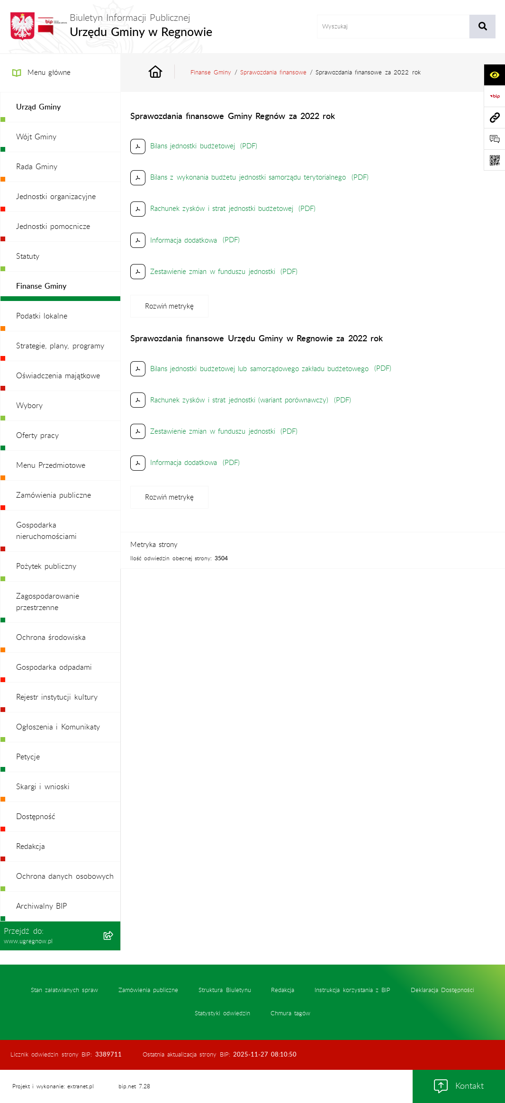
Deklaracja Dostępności (442, 990)
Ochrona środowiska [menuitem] (51, 637)
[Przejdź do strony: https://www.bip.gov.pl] (494, 96)
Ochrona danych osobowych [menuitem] (65, 876)
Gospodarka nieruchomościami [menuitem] (46, 530)
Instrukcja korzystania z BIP (352, 990)
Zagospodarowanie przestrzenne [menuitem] (47, 602)
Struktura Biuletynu (224, 990)
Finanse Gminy (210, 72)
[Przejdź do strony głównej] (110, 26)
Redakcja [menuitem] (30, 846)
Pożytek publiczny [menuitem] (46, 566)
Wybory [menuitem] (29, 406)
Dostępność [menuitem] (35, 816)
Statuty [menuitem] (27, 256)
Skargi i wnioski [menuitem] (43, 787)
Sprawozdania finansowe (273, 72)
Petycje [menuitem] (28, 757)
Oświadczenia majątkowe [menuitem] (58, 376)
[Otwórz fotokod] (494, 160)
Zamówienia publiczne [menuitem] (53, 495)
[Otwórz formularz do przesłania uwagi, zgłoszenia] (494, 138)
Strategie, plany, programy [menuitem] (60, 346)
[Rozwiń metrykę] (169, 306)
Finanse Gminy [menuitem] (41, 286)
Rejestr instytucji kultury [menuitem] (57, 697)
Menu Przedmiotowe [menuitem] (50, 465)
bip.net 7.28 (134, 1086)
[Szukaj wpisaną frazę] (482, 26)
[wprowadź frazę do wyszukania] (393, 26)
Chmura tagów (290, 1013)
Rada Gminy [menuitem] (36, 167)
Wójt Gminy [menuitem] (36, 137)
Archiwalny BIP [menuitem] (41, 906)
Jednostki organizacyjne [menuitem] (56, 197)
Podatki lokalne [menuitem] (41, 316)
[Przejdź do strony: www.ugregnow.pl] (494, 117)
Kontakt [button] (459, 1086)
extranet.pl (80, 1086)
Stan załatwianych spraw (65, 990)
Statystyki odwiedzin (222, 1013)
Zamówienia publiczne (148, 990)
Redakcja (282, 990)
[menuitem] (60, 107)
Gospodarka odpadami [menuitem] (54, 667)
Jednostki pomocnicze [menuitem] (53, 226)
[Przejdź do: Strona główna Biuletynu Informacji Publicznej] (166, 72)
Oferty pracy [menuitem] (37, 435)
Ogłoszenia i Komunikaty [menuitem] (58, 727)
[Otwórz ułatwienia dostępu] (494, 74)
